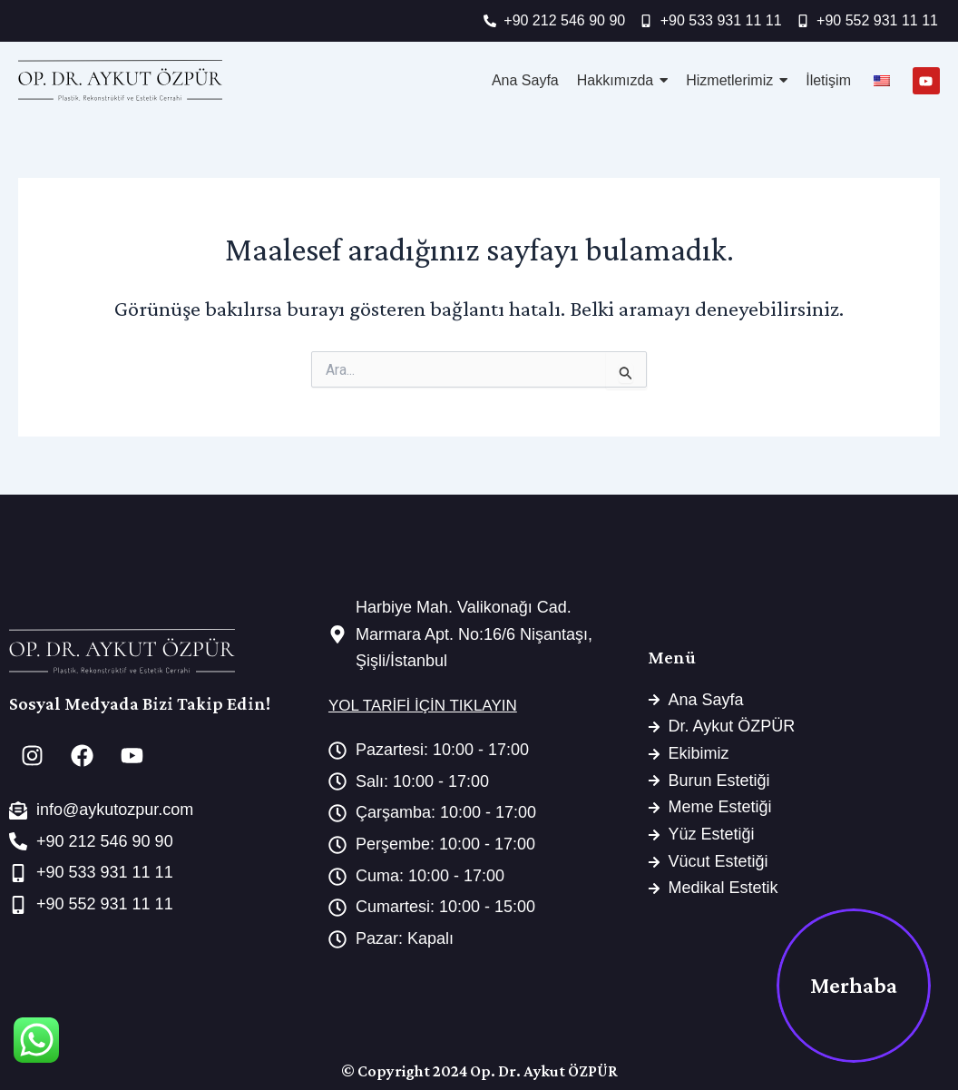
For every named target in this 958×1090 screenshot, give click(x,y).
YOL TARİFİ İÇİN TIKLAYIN (422, 705)
